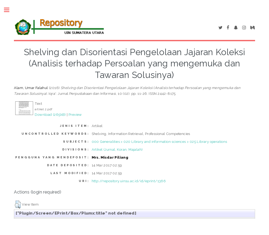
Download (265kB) (50, 114)
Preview (75, 114)
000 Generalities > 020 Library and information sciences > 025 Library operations (159, 141)
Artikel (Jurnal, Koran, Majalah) (117, 149)
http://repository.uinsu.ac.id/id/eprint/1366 (129, 181)
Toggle (9, 10)
